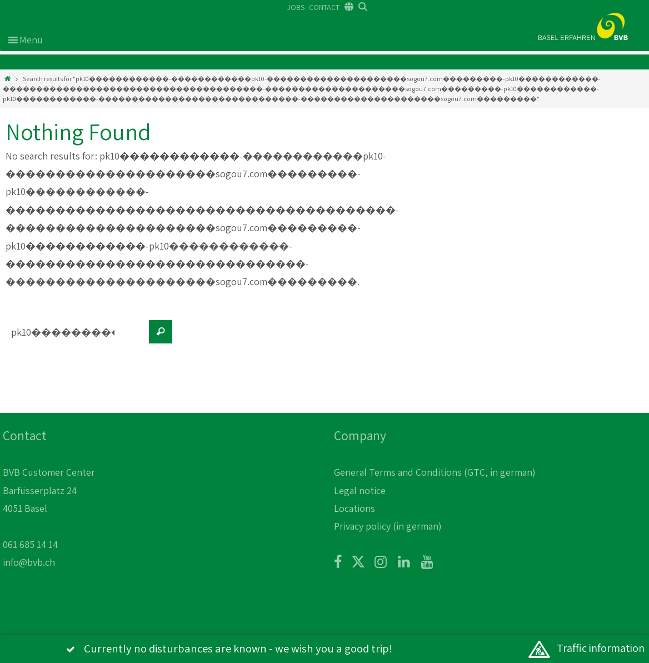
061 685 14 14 (30, 544)
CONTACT (324, 7)
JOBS (295, 7)
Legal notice (360, 490)
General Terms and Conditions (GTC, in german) (435, 472)
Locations (354, 508)
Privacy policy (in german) (388, 526)
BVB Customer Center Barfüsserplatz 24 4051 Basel (49, 490)
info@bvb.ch (29, 562)
